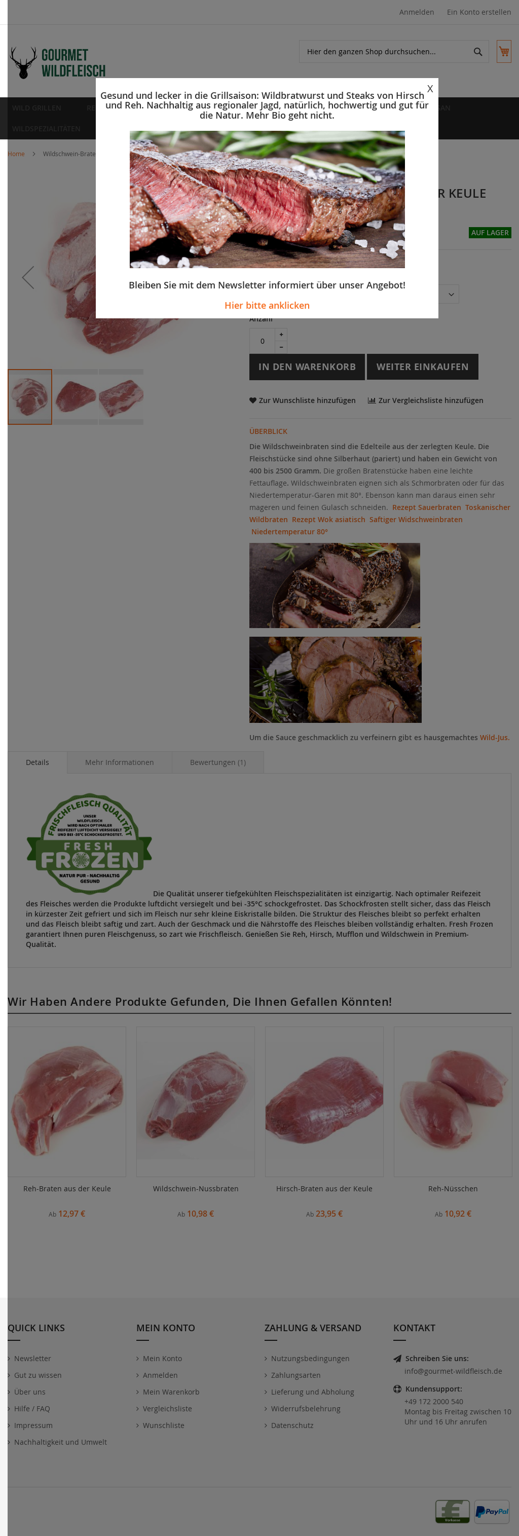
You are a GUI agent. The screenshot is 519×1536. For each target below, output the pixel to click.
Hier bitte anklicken (267, 305)
